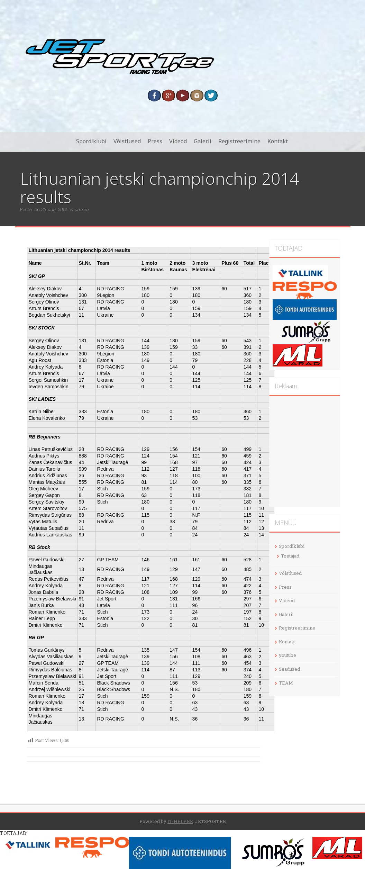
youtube (287, 655)
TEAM (286, 683)
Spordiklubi (91, 141)
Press (155, 141)
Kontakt (277, 141)
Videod (178, 141)
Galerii (202, 141)
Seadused (289, 669)
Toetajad (290, 556)
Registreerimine (239, 141)
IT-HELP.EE (180, 821)
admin (82, 209)
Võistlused (127, 141)
